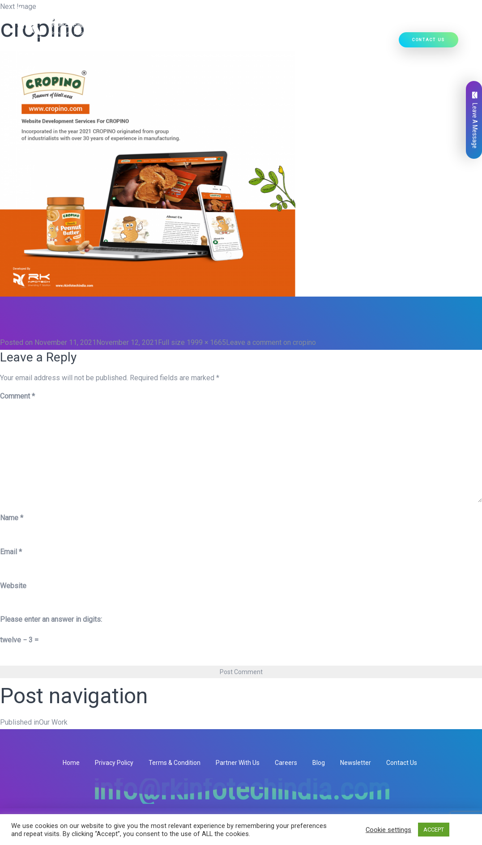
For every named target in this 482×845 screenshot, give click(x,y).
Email (11, 552)
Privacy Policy (114, 762)
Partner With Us (238, 762)
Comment (17, 396)
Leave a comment (271, 342)
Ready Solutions (270, 43)
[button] (174, 43)
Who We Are (107, 43)
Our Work (319, 43)
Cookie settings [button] (388, 830)
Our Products (211, 43)
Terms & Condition (174, 762)
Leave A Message (475, 120)
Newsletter (355, 762)
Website (13, 586)
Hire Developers (367, 43)
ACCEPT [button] (433, 829)
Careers (286, 762)
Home (72, 43)
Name (11, 518)
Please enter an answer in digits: (51, 619)
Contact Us (428, 40)
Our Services (156, 43)
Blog (318, 762)
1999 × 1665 (206, 342)
